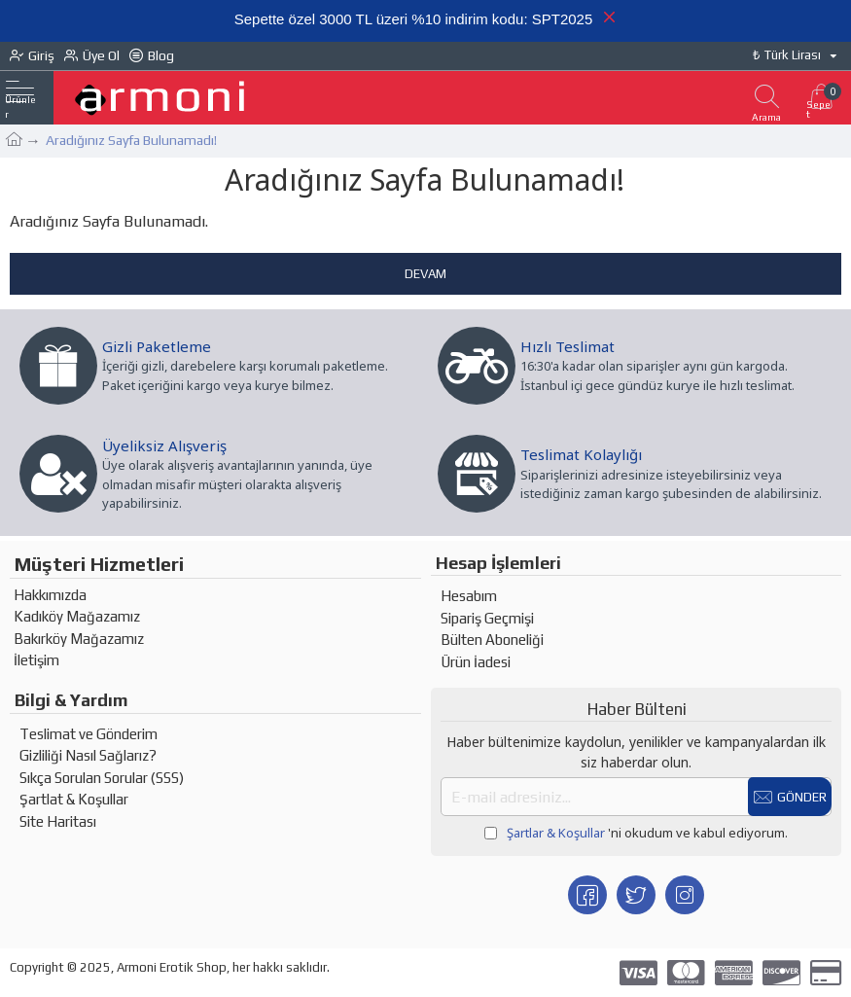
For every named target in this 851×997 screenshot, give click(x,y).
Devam (425, 274)
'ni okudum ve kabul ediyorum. (636, 833)
